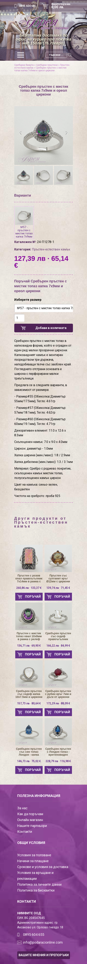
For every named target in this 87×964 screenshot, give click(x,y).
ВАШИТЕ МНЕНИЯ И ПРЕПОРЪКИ (44, 955)
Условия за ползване (34, 855)
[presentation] (20, 133)
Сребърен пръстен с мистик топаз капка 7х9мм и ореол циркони (40, 69)
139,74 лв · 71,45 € (58, 587)
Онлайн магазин (30, 820)
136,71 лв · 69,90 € (29, 645)
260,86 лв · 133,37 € (28, 587)
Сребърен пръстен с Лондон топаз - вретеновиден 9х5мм (58, 751)
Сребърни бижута (24, 65)
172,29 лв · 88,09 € (58, 703)
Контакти (24, 831)
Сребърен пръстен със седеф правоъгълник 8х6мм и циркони (58, 636)
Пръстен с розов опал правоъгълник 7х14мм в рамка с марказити (28, 578)
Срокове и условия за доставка (42, 867)
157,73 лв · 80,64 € (29, 703)
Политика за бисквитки (36, 890)
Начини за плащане (33, 861)
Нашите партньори (32, 826)
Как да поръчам (30, 814)
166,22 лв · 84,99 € (58, 645)
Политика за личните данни (39, 884)
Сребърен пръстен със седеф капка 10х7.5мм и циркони (28, 694)
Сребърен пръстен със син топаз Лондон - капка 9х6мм (29, 751)
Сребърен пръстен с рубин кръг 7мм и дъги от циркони (58, 694)
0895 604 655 (27, 5)
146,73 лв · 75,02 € (29, 761)
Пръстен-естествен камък (51, 249)
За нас (22, 808)
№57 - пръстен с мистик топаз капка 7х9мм (24, 222)
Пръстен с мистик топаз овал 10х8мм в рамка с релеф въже (29, 636)
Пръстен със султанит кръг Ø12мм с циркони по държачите (58, 578)
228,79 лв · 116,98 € (58, 761)
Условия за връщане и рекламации (35, 876)
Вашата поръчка (62, 6)
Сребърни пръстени (47, 65)
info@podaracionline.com (43, 942)
